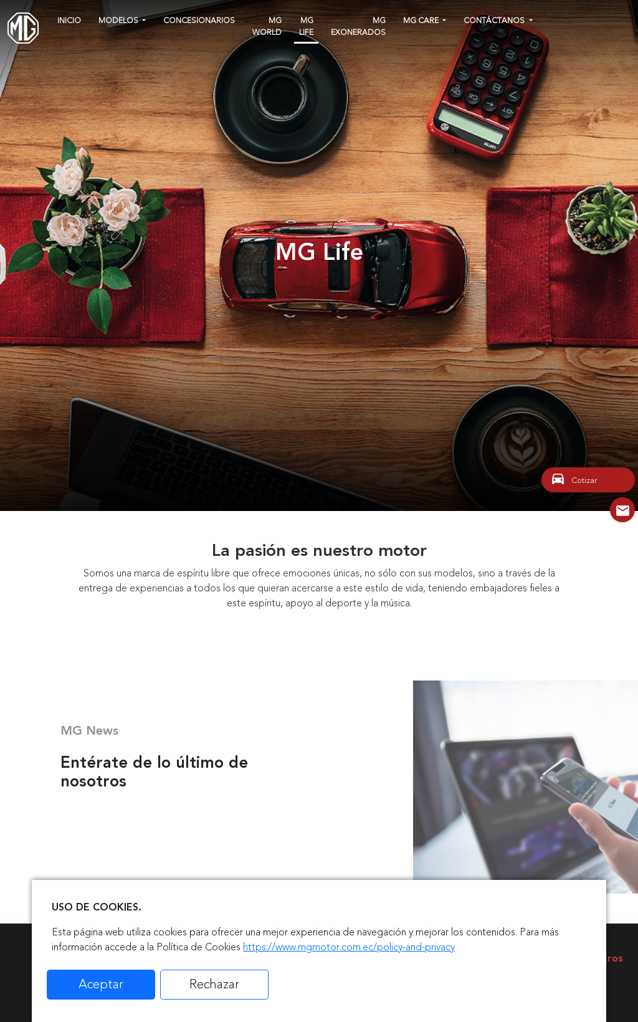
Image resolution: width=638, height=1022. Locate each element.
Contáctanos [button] (495, 21)
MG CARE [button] (421, 21)
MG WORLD (267, 27)
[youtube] (591, 18)
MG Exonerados (358, 27)
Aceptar (101, 984)
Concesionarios (199, 21)
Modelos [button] (119, 21)
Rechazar (214, 984)
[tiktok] (547, 37)
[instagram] (567, 18)
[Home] (23, 28)
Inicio (69, 21)
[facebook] (546, 18)
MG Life (306, 27)
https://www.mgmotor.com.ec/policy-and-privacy (349, 947)
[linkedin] (614, 18)
